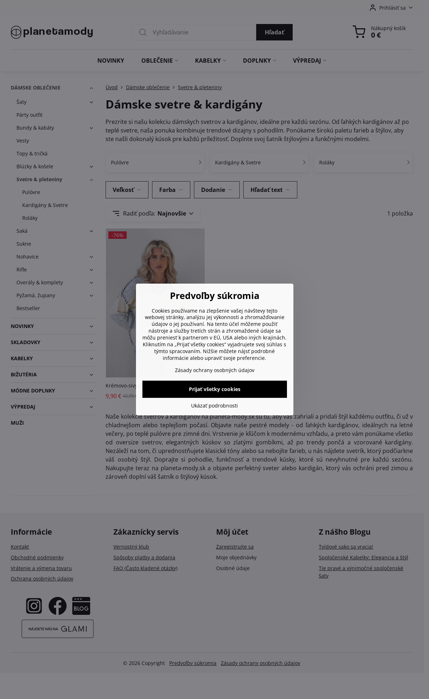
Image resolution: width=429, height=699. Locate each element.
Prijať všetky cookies (214, 389)
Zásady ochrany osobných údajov (214, 370)
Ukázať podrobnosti (214, 405)
